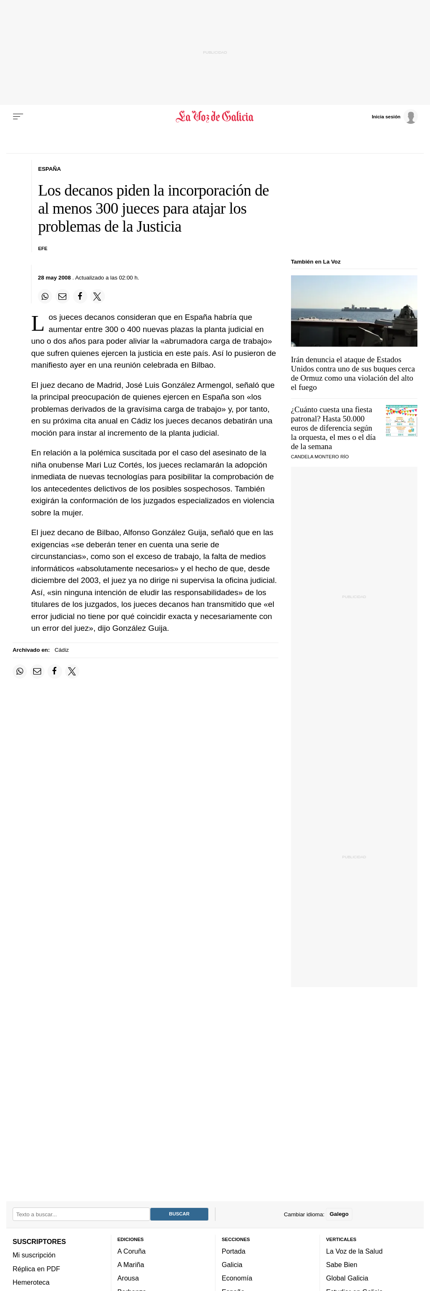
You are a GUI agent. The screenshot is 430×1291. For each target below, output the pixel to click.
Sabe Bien (342, 1264)
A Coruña (132, 1251)
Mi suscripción (34, 1255)
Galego (339, 1214)
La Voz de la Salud (354, 1251)
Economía (237, 1278)
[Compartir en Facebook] (80, 296)
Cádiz (62, 650)
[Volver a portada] (215, 116)
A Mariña (131, 1264)
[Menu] (18, 116)
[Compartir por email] (62, 296)
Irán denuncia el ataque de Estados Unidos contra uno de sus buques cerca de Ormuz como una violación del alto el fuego (353, 373)
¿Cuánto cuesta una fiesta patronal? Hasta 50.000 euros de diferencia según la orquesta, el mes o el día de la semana (333, 428)
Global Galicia (347, 1278)
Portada (234, 1251)
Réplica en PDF (36, 1269)
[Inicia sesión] (394, 116)
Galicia (232, 1264)
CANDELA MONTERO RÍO (320, 456)
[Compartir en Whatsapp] (45, 296)
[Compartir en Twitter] (97, 296)
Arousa (128, 1278)
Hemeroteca (31, 1282)
